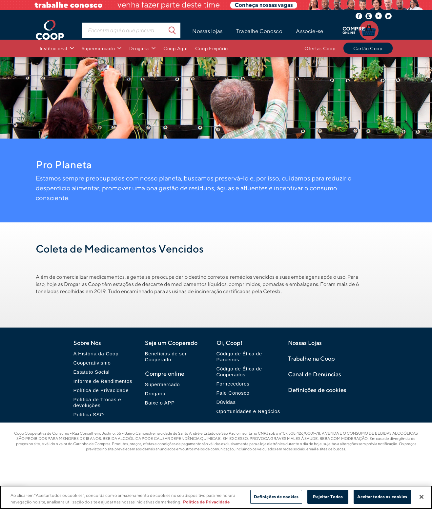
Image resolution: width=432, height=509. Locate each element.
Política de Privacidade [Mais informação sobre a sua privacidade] (206, 502)
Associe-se (309, 31)
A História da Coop (96, 353)
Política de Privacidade (101, 390)
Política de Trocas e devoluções (97, 402)
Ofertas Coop (320, 48)
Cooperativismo (92, 363)
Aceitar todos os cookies (382, 496)
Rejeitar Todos (328, 496)
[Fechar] (421, 497)
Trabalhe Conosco (259, 31)
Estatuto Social (91, 372)
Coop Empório (211, 48)
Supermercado (98, 48)
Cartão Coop (367, 48)
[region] (216, 497)
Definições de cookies (276, 496)
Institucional (53, 48)
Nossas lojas (207, 31)
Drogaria (139, 48)
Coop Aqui (175, 48)
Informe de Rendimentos (103, 381)
